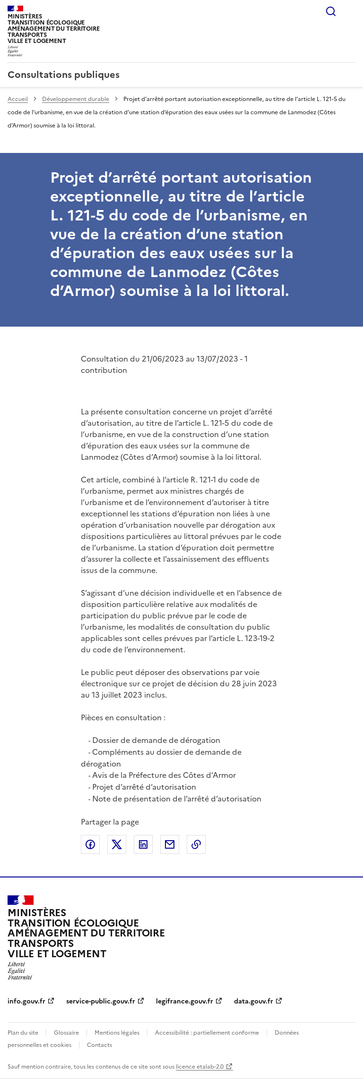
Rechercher (330, 11)
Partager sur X (116, 844)
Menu (349, 11)
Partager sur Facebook (90, 844)
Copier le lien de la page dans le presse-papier (196, 844)
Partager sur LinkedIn (143, 844)
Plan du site (23, 1032)
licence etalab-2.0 (200, 1066)
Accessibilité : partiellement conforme (207, 1032)
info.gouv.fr (26, 1001)
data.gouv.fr (253, 1001)
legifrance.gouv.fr (184, 1001)
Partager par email (169, 844)
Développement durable (75, 99)
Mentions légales (117, 1032)
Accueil (18, 99)
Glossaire (66, 1032)
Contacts (99, 1045)
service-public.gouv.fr (100, 1001)
